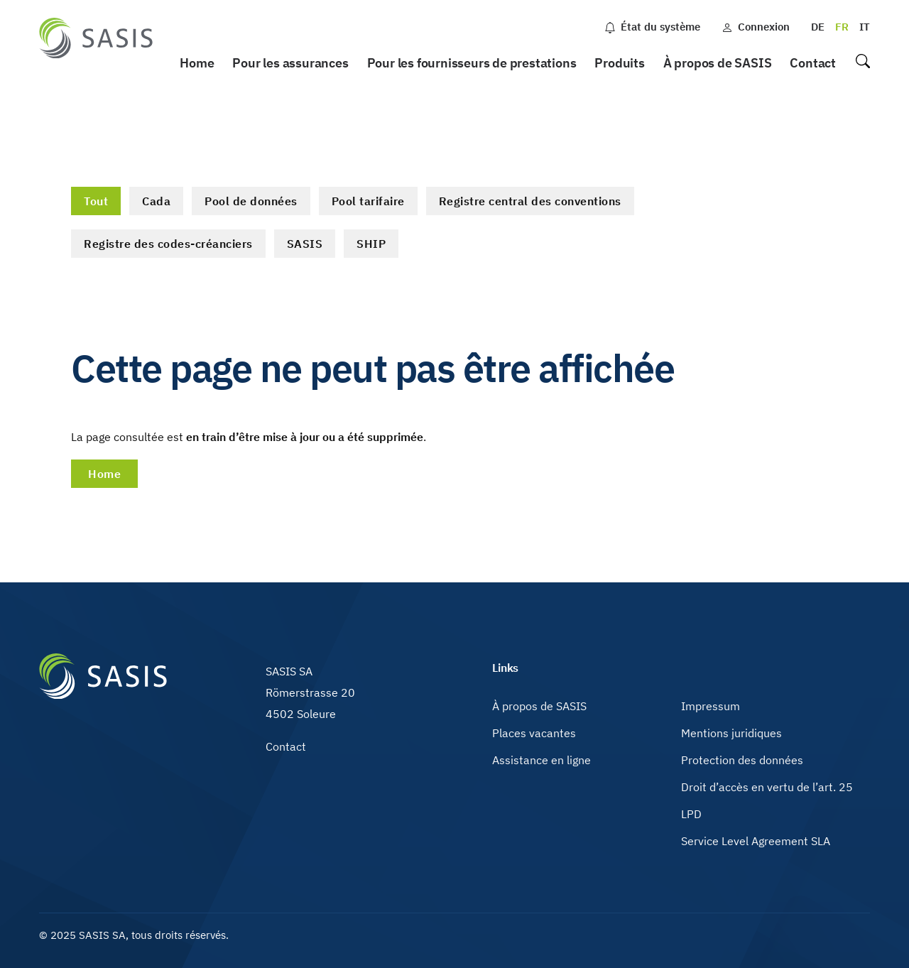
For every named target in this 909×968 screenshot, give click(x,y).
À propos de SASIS (717, 63)
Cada (156, 201)
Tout (96, 201)
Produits (619, 63)
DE (817, 26)
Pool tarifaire (368, 201)
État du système (652, 26)
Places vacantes (534, 733)
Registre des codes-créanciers (168, 243)
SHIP (371, 243)
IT (864, 26)
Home (197, 63)
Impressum (710, 706)
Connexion (756, 26)
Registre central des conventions (530, 201)
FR (842, 26)
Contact (813, 63)
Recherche (862, 63)
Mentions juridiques (731, 733)
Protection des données (742, 760)
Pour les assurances (290, 63)
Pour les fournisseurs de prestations (472, 63)
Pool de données (251, 201)
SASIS (305, 243)
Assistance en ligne (541, 760)
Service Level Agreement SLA (755, 841)
